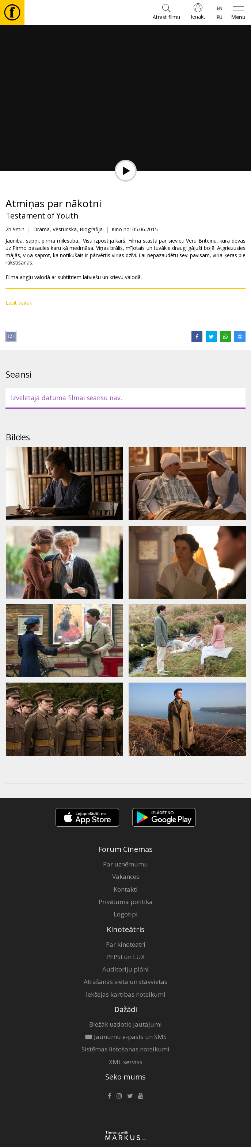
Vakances (125, 876)
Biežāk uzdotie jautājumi (125, 1024)
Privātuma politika (126, 901)
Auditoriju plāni (125, 969)
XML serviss (125, 1062)
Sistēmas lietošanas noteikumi (125, 1049)
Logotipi (126, 914)
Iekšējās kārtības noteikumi (126, 994)
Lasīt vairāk (18, 302)
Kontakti (126, 889)
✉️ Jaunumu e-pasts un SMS (126, 1036)
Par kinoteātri (125, 944)
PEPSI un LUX (125, 957)
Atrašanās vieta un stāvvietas (125, 981)
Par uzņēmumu (125, 864)
